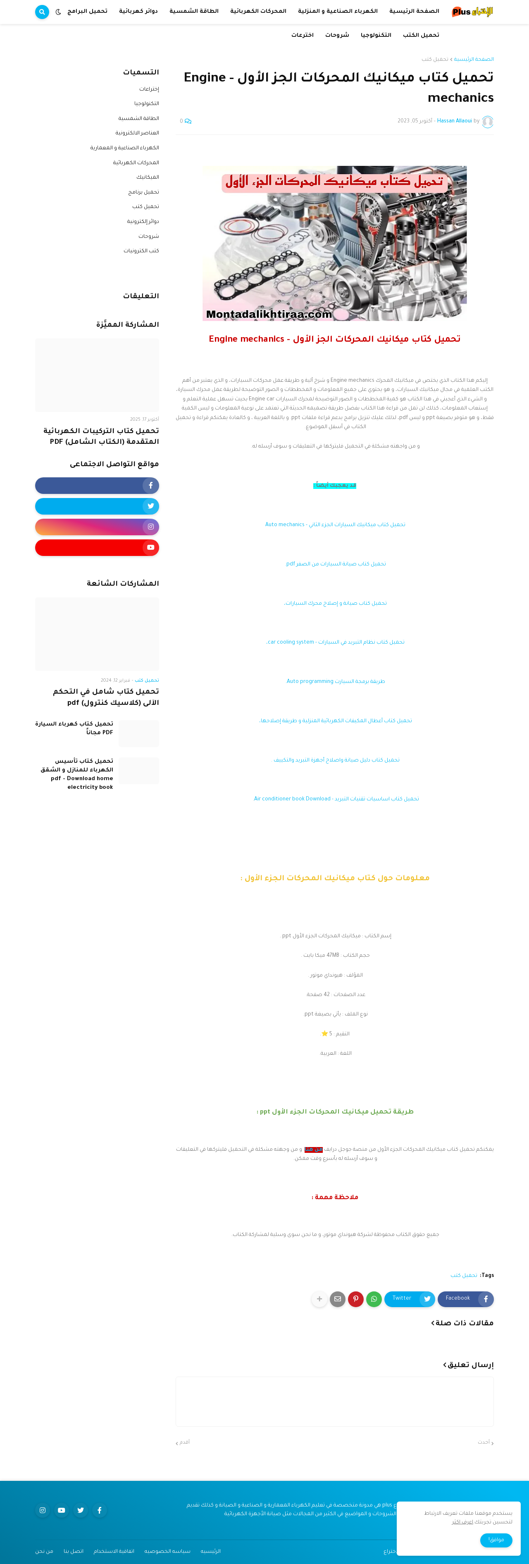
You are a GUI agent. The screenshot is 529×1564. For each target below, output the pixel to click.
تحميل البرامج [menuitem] (87, 12)
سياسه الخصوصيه (168, 1552)
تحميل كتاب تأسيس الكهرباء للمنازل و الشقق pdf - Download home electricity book (77, 775)
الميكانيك (147, 178)
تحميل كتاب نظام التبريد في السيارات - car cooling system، (335, 643)
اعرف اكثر (462, 1523)
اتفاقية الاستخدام (114, 1552)
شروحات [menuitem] (337, 36)
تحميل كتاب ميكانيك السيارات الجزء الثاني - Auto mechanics (334, 525)
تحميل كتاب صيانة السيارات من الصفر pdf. (335, 565)
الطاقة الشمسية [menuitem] (194, 12)
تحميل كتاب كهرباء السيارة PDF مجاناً (74, 728)
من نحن (44, 1552)
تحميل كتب (435, 60)
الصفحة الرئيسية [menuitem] (414, 12)
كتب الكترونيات (141, 251)
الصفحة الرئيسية (474, 60)
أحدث (484, 1443)
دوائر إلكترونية (143, 222)
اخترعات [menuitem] (302, 36)
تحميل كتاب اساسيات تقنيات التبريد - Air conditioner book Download (336, 799)
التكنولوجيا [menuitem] (376, 36)
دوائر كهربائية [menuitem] (138, 12)
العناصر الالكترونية (137, 134)
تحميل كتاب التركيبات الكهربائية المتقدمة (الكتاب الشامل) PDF (101, 437)
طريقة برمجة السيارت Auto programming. (334, 682)
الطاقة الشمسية (139, 119)
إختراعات (149, 90)
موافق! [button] (496, 1540)
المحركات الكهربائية (136, 163)
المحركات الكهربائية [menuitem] (258, 12)
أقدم (185, 1443)
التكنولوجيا (146, 104)
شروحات (148, 237)
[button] (58, 12)
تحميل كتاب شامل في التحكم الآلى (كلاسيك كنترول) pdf (106, 698)
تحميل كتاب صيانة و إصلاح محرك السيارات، (335, 604)
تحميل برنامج (143, 193)
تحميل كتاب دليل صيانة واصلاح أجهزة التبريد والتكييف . (335, 761)
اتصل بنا (73, 1552)
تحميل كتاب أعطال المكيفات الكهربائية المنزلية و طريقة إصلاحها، (335, 721)
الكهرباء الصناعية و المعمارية (125, 148)
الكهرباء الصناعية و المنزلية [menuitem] (338, 12)
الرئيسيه (211, 1552)
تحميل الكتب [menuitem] (421, 36)
